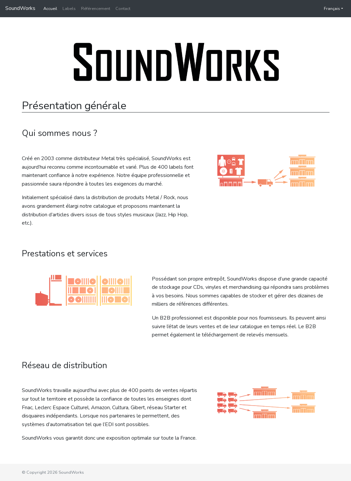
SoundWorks (20, 8)
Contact (122, 9)
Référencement (95, 9)
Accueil (50, 9)
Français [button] (328, 9)
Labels (69, 9)
